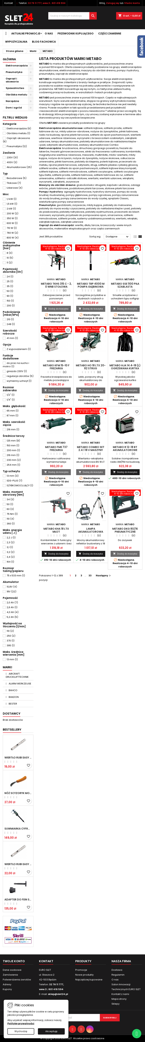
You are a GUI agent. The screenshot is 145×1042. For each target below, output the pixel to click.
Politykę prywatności (20, 1023)
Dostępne (117, 237)
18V (11, 591)
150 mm (13, 445)
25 (10, 281)
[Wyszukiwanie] (72, 16)
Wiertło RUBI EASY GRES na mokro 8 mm (18, 864)
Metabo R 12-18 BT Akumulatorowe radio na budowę (125, 450)
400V (12, 162)
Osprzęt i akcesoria (12, 80)
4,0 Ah (12, 612)
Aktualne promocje (25, 33)
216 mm (13, 429)
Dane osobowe (12, 970)
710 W (12, 228)
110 (10, 519)
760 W (12, 233)
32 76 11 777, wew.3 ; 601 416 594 (46, 3)
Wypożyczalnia (16, 42)
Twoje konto (14, 961)
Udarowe (14, 188)
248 (11, 324)
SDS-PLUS (14, 480)
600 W (12, 223)
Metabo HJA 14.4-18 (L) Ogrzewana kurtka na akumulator (125, 368)
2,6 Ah (12, 607)
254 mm (13, 465)
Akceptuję (51, 1031)
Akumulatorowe (19, 167)
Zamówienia (10, 975)
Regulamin (118, 975)
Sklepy (115, 1004)
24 (10, 276)
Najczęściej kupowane (88, 979)
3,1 (10, 547)
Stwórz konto (132, 3)
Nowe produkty (84, 975)
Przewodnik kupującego (76, 33)
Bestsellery (12, 729)
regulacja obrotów (20, 376)
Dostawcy (11, 713)
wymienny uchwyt (19, 381)
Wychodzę (20, 1031)
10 (10, 258)
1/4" (11, 399)
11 (9, 262)
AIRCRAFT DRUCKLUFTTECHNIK (17, 675)
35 (10, 286)
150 (10, 300)
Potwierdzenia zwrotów (17, 979)
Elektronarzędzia (17, 65)
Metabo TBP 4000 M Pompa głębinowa (90, 285)
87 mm (12, 415)
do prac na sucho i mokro (16, 364)
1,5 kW (12, 204)
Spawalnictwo (15, 88)
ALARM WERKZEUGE (19, 683)
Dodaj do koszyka (56, 308)
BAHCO (12, 690)
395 (11, 645)
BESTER (12, 703)
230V (12, 157)
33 (90, 575)
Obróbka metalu (16, 94)
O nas (49, 33)
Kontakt (8, 3)
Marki (7, 667)
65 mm (12, 410)
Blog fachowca (44, 42)
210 (10, 319)
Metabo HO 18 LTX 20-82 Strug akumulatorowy (91, 368)
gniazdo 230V (17, 371)
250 (11, 636)
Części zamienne (109, 33)
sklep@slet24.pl (58, 994)
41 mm (12, 338)
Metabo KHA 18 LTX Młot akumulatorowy (56, 532)
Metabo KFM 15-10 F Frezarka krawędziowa (56, 368)
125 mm (13, 440)
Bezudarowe (16, 178)
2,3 (10, 542)
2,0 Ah (12, 602)
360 (11, 523)
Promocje (81, 970)
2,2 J (11, 537)
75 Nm (12, 514)
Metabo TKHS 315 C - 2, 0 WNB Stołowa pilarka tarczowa (56, 287)
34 (10, 499)
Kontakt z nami (120, 994)
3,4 (11, 557)
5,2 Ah (12, 617)
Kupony (7, 989)
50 (10, 291)
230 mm (14, 460)
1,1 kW (11, 199)
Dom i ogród (14, 107)
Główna (9, 59)
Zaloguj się (112, 3)
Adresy (7, 984)
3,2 (10, 552)
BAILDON (13, 697)
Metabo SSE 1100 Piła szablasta (125, 285)
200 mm (13, 450)
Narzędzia (12, 101)
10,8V (12, 586)
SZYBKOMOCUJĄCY (20, 485)
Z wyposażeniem (19, 349)
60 (10, 509)
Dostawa (117, 970)
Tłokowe (14, 183)
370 (10, 640)
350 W (12, 218)
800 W (12, 237)
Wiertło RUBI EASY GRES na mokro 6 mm (18, 757)
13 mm (12, 476)
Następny (104, 575)
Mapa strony (119, 999)
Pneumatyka (14, 72)
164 (10, 562)
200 (11, 305)
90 (10, 296)
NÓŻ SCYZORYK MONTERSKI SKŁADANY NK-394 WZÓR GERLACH (18, 793)
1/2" (10, 395)
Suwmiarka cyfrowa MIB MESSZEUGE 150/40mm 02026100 (18, 828)
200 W (12, 213)
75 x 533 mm (16, 575)
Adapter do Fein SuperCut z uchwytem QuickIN (18, 899)
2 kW (11, 208)
